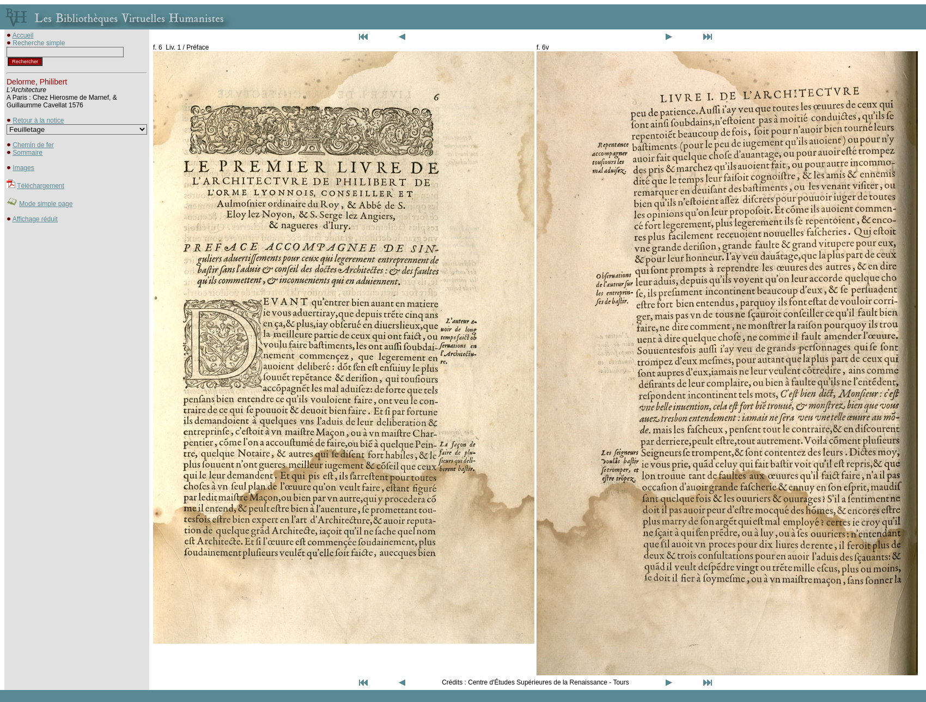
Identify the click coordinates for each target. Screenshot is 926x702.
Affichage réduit (35, 219)
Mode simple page (45, 204)
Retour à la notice (38, 120)
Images (23, 168)
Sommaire (27, 152)
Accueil (23, 35)
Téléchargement (40, 186)
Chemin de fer (33, 145)
